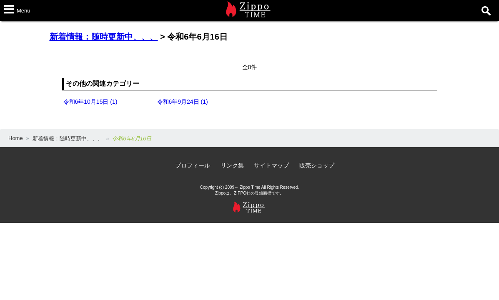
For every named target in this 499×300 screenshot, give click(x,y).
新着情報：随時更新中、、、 (104, 36)
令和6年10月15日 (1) (90, 101)
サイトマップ (271, 165)
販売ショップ (316, 165)
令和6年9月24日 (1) (182, 101)
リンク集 (232, 165)
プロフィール (192, 165)
